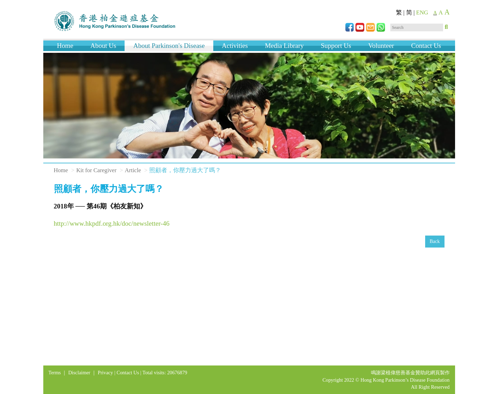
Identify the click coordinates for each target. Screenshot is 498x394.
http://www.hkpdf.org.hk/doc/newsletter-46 (112, 223)
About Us (103, 45)
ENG (422, 12)
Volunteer (381, 45)
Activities (235, 45)
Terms (55, 372)
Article (133, 170)
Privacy (105, 372)
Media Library (284, 45)
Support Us (336, 45)
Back (435, 241)
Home (65, 45)
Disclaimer (79, 372)
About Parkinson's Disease (169, 45)
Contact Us (426, 45)
